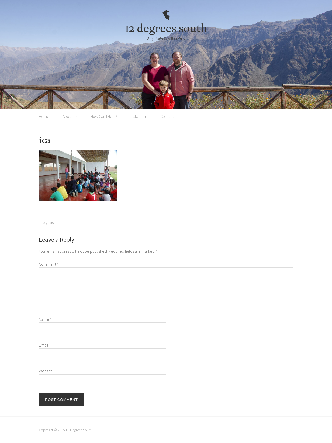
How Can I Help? (104, 116)
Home (44, 116)
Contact (167, 116)
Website (46, 370)
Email (45, 345)
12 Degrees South (79, 429)
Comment (49, 264)
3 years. (46, 222)
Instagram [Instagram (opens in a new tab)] (138, 116)
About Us (70, 116)
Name (45, 319)
